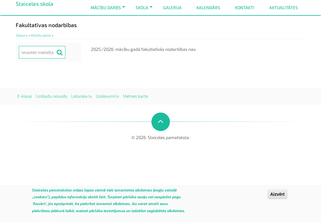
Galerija (172, 7)
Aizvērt (277, 196)
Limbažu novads (51, 96)
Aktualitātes (283, 7)
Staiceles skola (34, 3)
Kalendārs (208, 7)
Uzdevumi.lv (107, 96)
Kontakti (244, 7)
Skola (145, 10)
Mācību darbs (109, 10)
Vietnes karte (135, 96)
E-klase (24, 96)
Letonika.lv (81, 96)
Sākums (22, 35)
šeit (102, 199)
